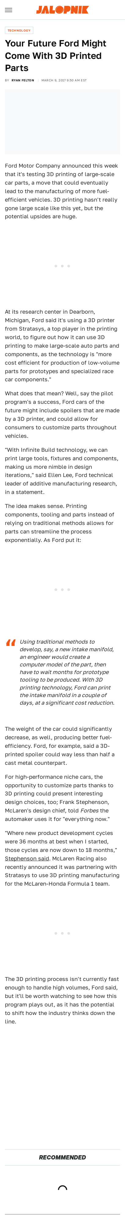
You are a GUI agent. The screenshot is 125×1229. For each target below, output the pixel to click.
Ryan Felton (23, 80)
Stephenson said (27, 858)
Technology (19, 30)
